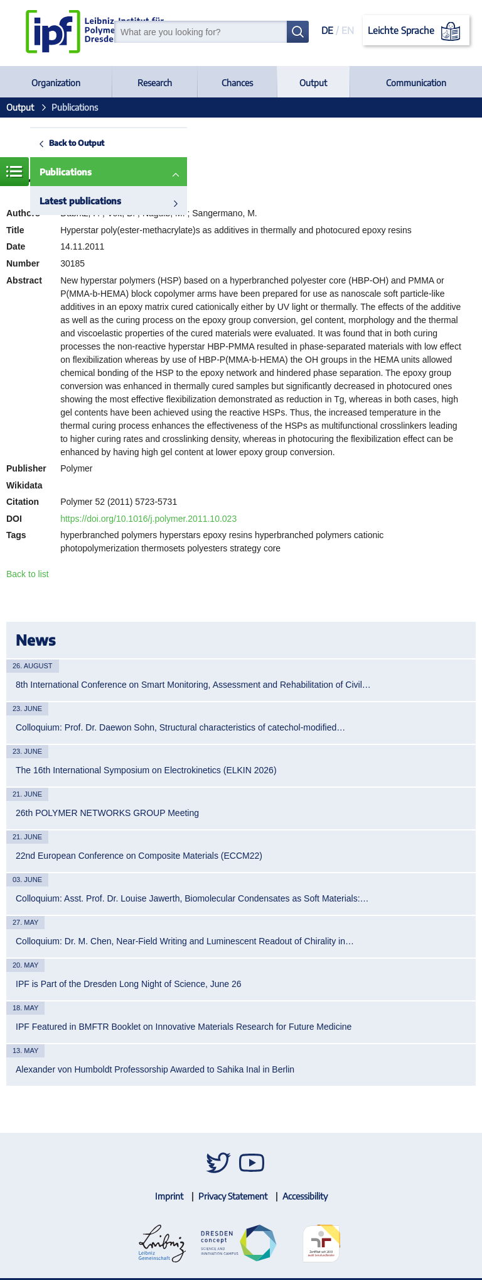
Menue (14, 171)
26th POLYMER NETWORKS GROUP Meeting (107, 813)
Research (154, 82)
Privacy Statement (232, 1196)
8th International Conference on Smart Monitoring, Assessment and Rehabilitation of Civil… (193, 685)
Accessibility (305, 1196)
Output (313, 82)
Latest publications (80, 201)
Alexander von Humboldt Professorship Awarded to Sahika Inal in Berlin (155, 1069)
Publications (66, 172)
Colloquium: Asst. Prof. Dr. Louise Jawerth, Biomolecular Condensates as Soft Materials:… (192, 898)
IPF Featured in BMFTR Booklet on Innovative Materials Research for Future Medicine (183, 1027)
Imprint (169, 1196)
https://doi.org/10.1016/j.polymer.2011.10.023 (148, 519)
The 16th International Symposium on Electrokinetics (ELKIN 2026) (146, 770)
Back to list (27, 574)
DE (327, 30)
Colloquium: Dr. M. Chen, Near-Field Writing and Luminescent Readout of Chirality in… (185, 941)
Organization (55, 82)
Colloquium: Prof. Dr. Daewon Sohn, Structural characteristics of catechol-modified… (180, 727)
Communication (416, 82)
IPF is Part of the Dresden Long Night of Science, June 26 (129, 984)
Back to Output (76, 143)
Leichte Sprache (416, 31)
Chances (237, 82)
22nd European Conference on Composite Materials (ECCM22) (139, 856)
